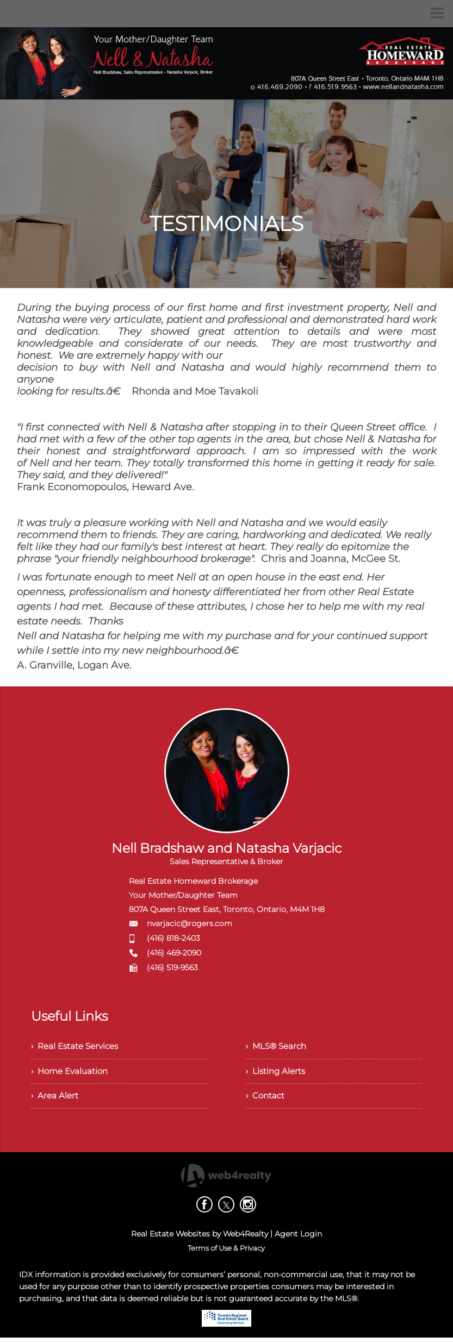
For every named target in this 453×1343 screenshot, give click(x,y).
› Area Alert (55, 1100)
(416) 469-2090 (174, 953)
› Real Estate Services (77, 1047)
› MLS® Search (278, 1047)
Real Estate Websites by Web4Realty (199, 1239)
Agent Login (298, 1239)
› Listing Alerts (277, 1074)
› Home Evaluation (72, 1074)
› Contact (266, 1100)
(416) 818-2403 (173, 938)
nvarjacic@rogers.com (189, 923)
